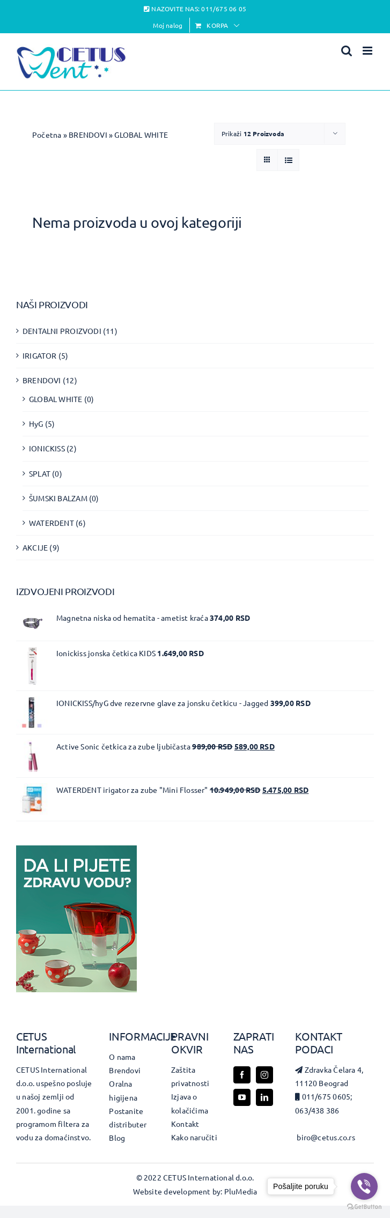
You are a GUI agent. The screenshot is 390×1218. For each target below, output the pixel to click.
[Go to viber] (364, 1186)
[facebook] (242, 1074)
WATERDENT (51, 523)
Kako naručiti (194, 1137)
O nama (122, 1056)
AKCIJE (35, 547)
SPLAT (39, 473)
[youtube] (242, 1097)
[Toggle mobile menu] (368, 50)
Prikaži (253, 133)
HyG (36, 423)
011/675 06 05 (223, 8)
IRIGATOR (40, 355)
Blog (117, 1137)
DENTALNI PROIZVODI (62, 331)
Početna (46, 134)
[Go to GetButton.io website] (364, 1207)
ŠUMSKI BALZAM (58, 498)
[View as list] (288, 160)
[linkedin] (264, 1097)
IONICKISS (47, 448)
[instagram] (264, 1074)
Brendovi (125, 1070)
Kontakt (185, 1123)
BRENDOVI (88, 134)
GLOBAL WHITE (56, 399)
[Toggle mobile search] (346, 50)
